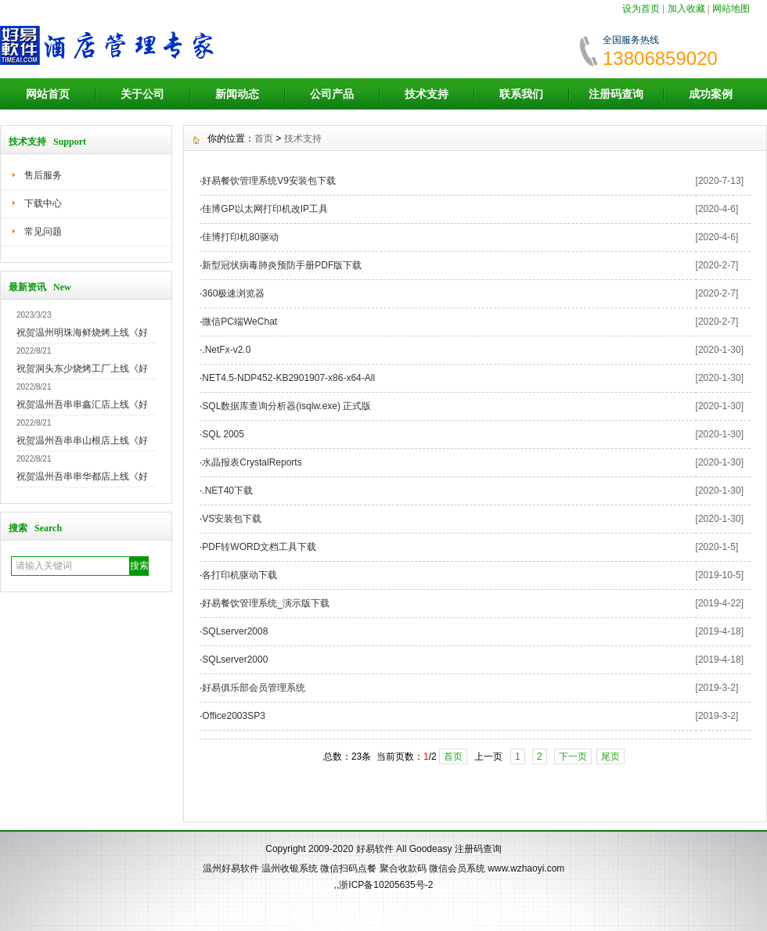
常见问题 (43, 231)
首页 (263, 138)
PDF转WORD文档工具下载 (259, 546)
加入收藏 (686, 8)
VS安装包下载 (231, 518)
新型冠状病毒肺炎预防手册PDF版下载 (282, 265)
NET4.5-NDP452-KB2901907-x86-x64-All (288, 377)
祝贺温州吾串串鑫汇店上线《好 (82, 404)
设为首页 (641, 8)
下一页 (573, 756)
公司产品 (332, 94)
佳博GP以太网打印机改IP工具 (265, 208)
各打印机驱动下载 (239, 575)
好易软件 (375, 848)
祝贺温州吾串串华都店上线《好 (82, 476)
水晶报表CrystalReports (251, 462)
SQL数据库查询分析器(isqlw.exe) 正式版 (286, 406)
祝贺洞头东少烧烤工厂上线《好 (82, 368)
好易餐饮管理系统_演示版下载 (265, 603)
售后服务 (43, 175)
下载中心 (43, 203)
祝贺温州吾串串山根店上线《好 (82, 440)
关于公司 (142, 94)
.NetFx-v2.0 (226, 349)
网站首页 (48, 94)
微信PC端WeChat (239, 321)
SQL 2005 (223, 434)
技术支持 (426, 94)
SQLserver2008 (235, 631)
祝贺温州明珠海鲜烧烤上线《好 (82, 332)
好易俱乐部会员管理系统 (253, 687)
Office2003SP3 (233, 715)
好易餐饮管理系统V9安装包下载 (269, 180)
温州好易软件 (231, 868)
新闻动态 (237, 94)
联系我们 (521, 94)
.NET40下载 (227, 490)
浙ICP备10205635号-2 (386, 884)
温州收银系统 (289, 868)
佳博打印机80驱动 (240, 237)
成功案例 (711, 94)
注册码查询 (616, 94)
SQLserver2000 (235, 659)
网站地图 (731, 8)
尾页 (610, 756)
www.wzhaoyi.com (526, 868)
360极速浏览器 (233, 293)
